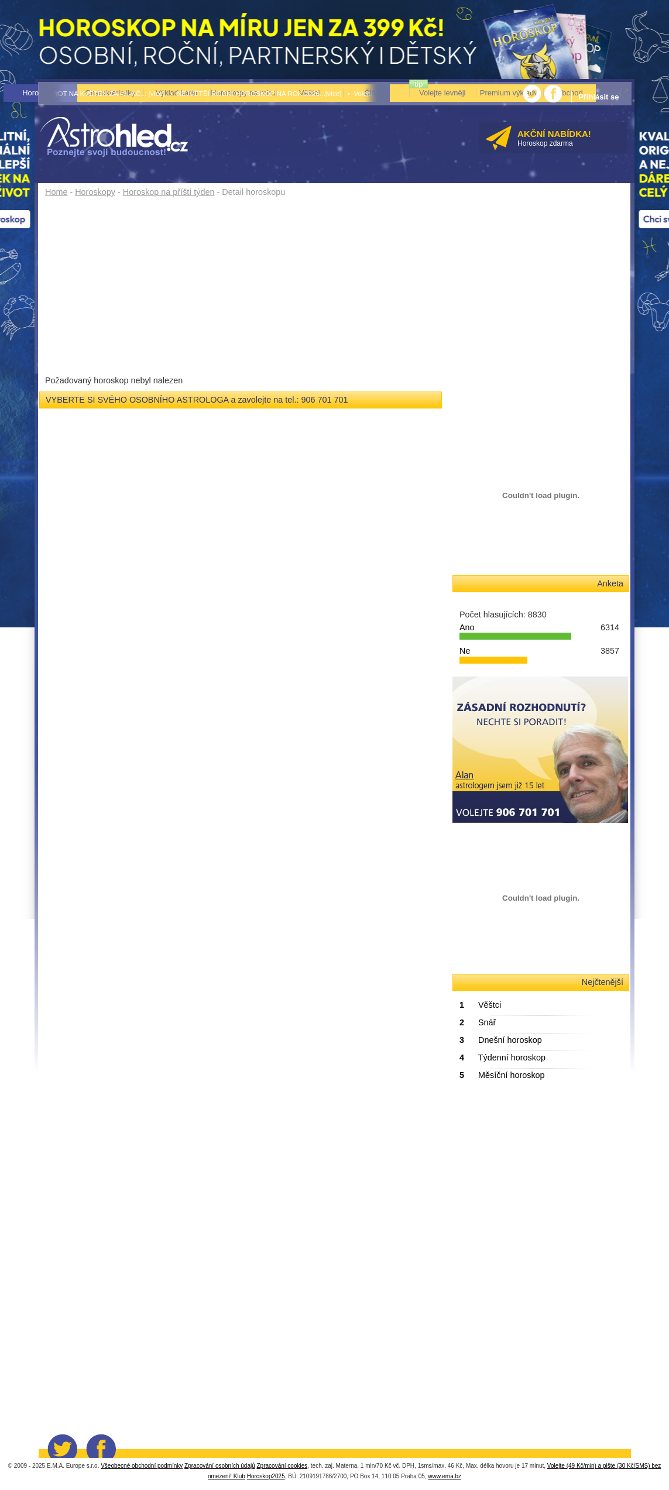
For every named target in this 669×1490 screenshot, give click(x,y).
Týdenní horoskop (502, 1057)
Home (56, 192)
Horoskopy (95, 192)
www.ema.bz (444, 1476)
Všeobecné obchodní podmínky (142, 1465)
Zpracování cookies (282, 1465)
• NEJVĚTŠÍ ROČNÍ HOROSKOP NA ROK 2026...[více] (255, 93)
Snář (477, 1022)
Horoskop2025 (266, 1476)
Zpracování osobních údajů (219, 1465)
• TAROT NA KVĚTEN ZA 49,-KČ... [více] (102, 93)
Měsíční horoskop (502, 1075)
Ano (467, 627)
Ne (464, 650)
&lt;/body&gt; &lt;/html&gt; (540, 1179)
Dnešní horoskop (500, 1040)
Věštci (480, 1005)
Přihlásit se (598, 96)
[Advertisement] (245, 288)
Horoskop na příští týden (169, 192)
